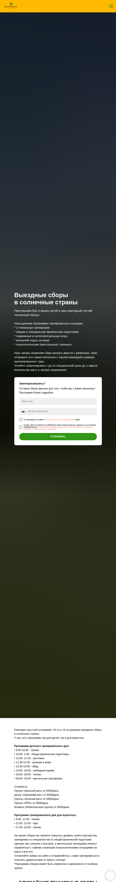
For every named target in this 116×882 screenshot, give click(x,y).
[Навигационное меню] (111, 6)
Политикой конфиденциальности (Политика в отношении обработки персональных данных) (58, 428)
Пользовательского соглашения (59, 419)
